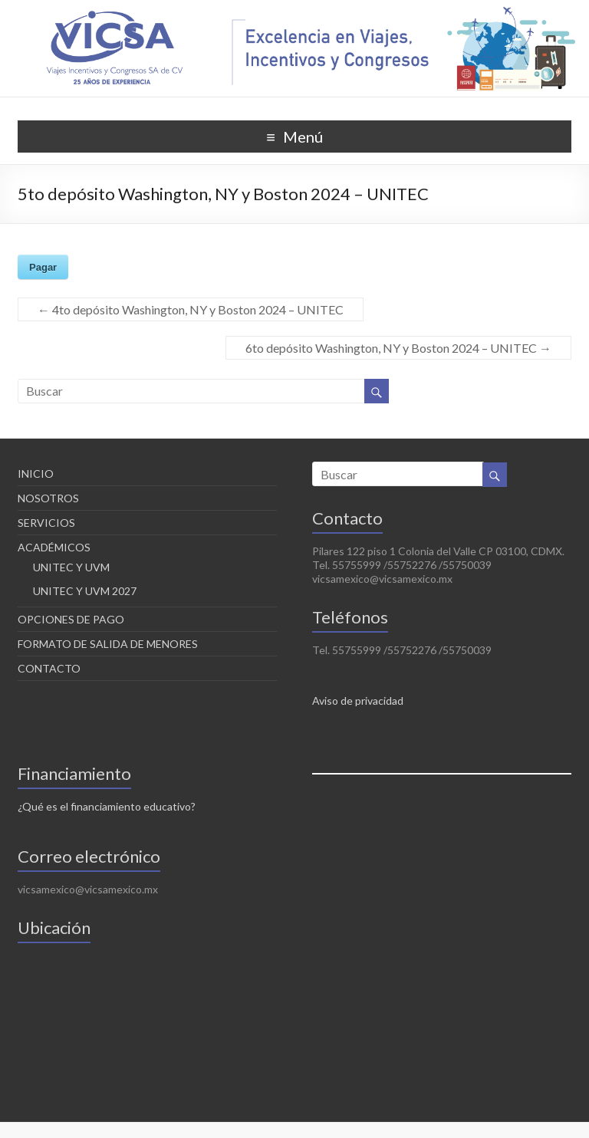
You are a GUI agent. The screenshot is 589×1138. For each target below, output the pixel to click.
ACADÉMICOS (54, 547)
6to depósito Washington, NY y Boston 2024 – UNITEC (398, 347)
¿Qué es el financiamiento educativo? (107, 806)
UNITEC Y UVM (71, 567)
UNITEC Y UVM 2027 (85, 590)
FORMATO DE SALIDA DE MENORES (108, 643)
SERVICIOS (46, 522)
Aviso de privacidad (357, 700)
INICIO (36, 473)
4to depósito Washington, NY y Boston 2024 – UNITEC (191, 309)
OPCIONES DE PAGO (71, 619)
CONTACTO (49, 668)
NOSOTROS (48, 498)
